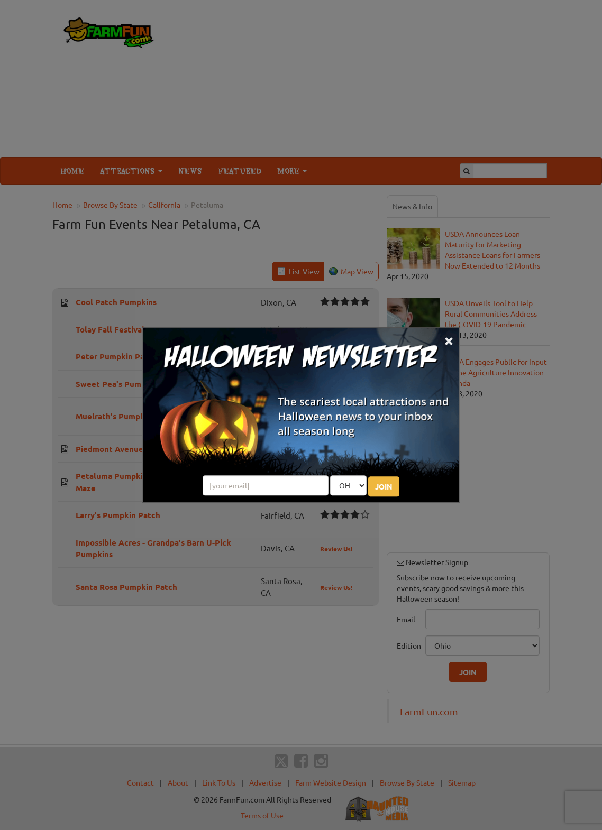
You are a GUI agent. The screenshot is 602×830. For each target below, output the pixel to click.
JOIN (384, 487)
